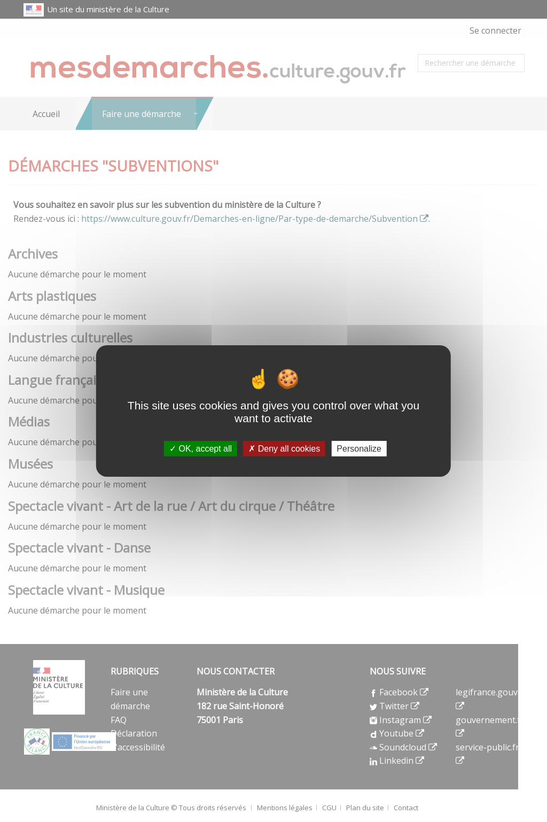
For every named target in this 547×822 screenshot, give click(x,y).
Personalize (359, 448)
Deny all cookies (284, 448)
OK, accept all (200, 448)
